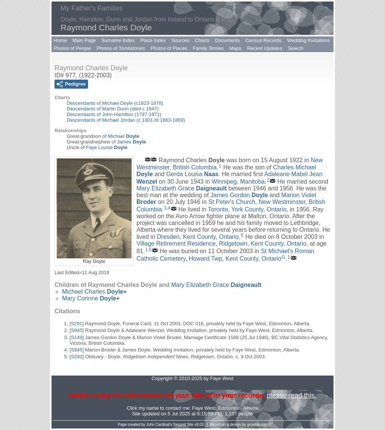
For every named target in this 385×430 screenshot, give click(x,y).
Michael (123, 136)
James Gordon (239, 195)
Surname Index (118, 40)
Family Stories (208, 48)
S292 (76, 356)
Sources (180, 40)
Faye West (203, 408)
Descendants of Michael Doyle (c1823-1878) (115, 103)
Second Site (183, 424)
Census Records (264, 40)
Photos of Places (168, 48)
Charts (202, 40)
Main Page (84, 40)
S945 (76, 330)
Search (295, 48)
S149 (76, 337)
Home (60, 40)
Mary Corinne (89, 298)
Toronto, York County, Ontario (247, 209)
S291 (76, 323)
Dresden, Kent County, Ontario (198, 237)
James (131, 142)
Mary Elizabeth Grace (181, 188)
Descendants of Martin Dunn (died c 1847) (113, 109)
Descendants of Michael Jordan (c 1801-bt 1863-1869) (126, 120)
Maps (235, 48)
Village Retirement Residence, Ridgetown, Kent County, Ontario (221, 243)
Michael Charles (92, 291)
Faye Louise (106, 147)
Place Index (153, 40)
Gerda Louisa (192, 174)
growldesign (257, 424)
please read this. (291, 395)
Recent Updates (264, 48)
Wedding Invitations (308, 40)
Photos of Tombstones (121, 48)
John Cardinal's (159, 424)
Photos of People (72, 48)
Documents (227, 40)
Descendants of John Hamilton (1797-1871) (114, 114)
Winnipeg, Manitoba (238, 181)
